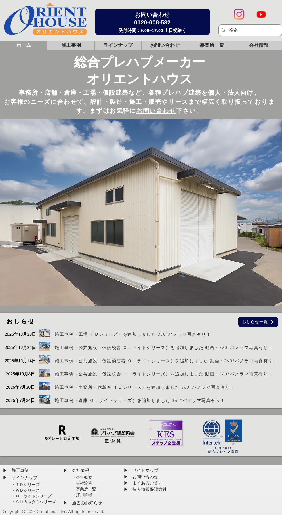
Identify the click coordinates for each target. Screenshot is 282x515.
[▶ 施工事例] (17, 471)
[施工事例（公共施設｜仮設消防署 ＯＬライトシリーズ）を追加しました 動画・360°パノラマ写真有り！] (168, 360)
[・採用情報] (83, 495)
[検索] (249, 30)
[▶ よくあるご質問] (144, 483)
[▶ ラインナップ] (21, 478)
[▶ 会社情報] (77, 471)
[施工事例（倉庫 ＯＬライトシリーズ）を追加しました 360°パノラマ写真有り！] (168, 400)
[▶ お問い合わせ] (142, 477)
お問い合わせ (156, 111)
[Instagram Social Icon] (239, 14)
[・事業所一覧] (85, 489)
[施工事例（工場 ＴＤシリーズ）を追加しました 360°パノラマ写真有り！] (168, 334)
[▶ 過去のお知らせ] (82, 503)
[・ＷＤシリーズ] (26, 490)
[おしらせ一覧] (258, 322)
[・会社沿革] (83, 483)
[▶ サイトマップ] (142, 471)
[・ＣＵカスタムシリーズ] (34, 502)
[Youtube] (261, 14)
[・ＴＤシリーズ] (33, 485)
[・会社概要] (83, 477)
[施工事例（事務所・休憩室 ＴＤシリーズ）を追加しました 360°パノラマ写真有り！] (168, 387)
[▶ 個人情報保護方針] (147, 490)
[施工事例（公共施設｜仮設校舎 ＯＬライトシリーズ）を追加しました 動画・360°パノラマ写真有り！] (168, 347)
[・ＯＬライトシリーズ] (32, 496)
